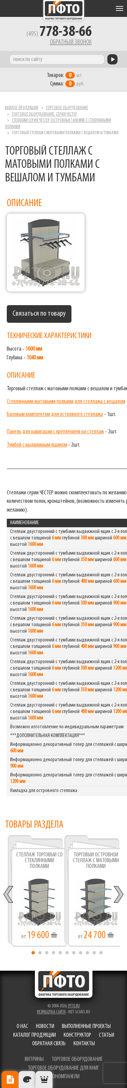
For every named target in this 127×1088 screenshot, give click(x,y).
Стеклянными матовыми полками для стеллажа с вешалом (66, 401)
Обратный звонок (71, 42)
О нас (22, 1026)
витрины (34, 1059)
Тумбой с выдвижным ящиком (37, 445)
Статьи (106, 1035)
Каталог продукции (21, 108)
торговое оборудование (77, 1059)
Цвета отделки (27, 1079)
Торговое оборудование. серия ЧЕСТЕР (44, 114)
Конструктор (77, 1035)
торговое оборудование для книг (63, 1068)
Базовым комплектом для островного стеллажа (55, 414)
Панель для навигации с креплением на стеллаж (55, 432)
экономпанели (64, 1076)
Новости (45, 1026)
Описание (10, 1079)
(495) (59, 34)
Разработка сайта (51, 1012)
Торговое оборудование (67, 108)
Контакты (84, 1044)
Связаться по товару (39, 314)
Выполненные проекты (86, 1026)
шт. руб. (65, 80)
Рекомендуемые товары (44, 1079)
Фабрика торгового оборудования (63, 10)
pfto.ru (74, 1006)
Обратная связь (49, 1044)
